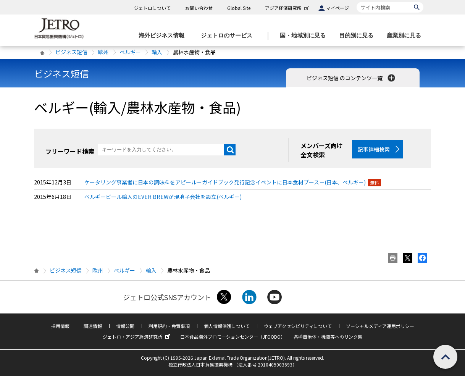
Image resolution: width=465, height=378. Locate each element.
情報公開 (125, 328)
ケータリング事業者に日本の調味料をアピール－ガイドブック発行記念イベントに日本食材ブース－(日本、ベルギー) (225, 184)
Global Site (238, 8)
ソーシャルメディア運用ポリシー (380, 328)
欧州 (103, 52)
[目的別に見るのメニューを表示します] (358, 35)
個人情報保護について (227, 328)
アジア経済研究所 (288, 8)
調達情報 (93, 328)
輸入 (157, 52)
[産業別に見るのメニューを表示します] (406, 35)
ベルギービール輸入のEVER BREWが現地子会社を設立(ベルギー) (163, 199)
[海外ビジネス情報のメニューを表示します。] (164, 35)
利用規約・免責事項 (169, 328)
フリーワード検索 (69, 151)
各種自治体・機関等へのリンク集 (328, 339)
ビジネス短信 (71, 52)
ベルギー (130, 52)
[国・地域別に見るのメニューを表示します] (305, 35)
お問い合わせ (199, 8)
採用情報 (60, 328)
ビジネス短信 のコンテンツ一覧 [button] (352, 78)
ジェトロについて (152, 8)
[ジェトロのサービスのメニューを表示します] (229, 35)
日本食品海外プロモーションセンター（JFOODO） (232, 339)
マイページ (337, 8)
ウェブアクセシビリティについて (298, 328)
